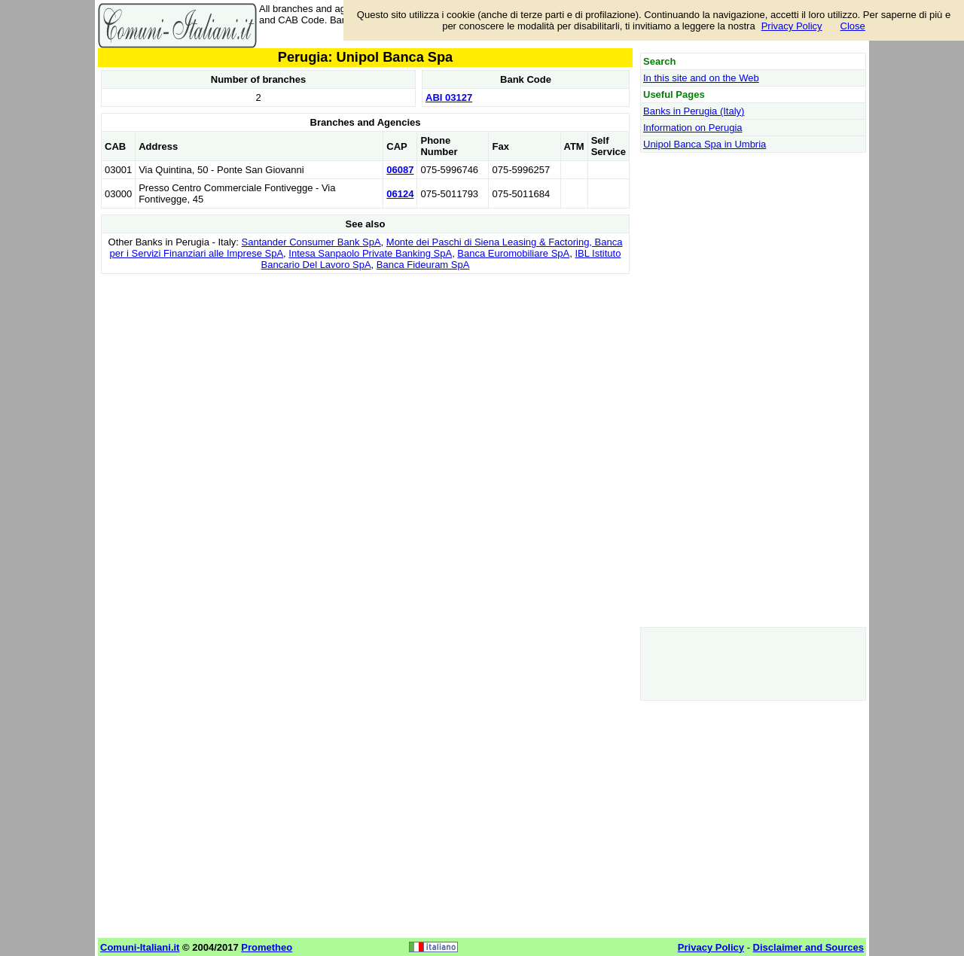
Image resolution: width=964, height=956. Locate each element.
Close (852, 26)
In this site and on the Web (701, 78)
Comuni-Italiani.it (139, 947)
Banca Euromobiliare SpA (513, 253)
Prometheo (266, 947)
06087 (399, 169)
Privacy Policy (791, 26)
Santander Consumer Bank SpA (311, 242)
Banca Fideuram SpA (423, 264)
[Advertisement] (365, 383)
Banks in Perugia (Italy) (693, 111)
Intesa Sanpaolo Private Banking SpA (370, 253)
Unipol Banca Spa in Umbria (704, 144)
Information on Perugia (693, 127)
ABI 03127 (449, 97)
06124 (399, 193)
